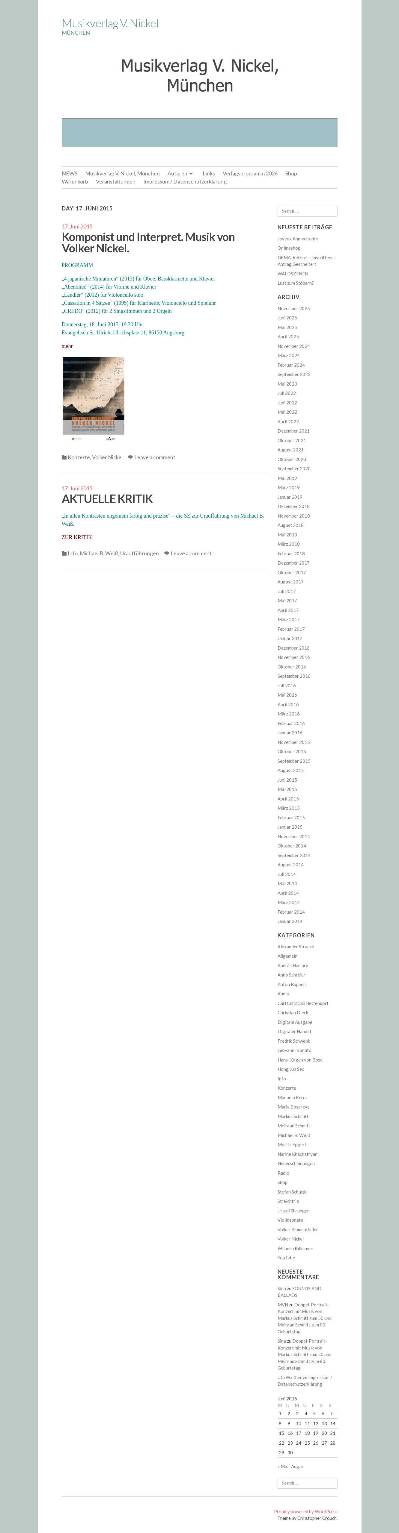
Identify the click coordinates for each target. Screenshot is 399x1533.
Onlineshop (289, 248)
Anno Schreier (291, 974)
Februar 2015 (291, 817)
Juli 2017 (287, 591)
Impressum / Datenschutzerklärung (185, 181)
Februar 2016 (291, 723)
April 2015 (288, 798)
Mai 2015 (287, 789)
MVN (283, 1304)
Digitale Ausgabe (295, 1022)
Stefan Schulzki (293, 1191)
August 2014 (291, 864)
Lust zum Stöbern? (296, 283)
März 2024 (289, 355)
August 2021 (291, 449)
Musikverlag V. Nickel (110, 23)
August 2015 (291, 770)
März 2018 (289, 544)
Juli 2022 (287, 393)
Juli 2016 (287, 685)
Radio (283, 1173)
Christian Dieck (293, 1012)
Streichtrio (288, 1201)
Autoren (177, 173)
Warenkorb (75, 181)
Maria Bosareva (294, 1106)
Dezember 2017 (294, 562)
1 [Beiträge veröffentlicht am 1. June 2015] (280, 1413)
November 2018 (294, 515)
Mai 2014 (287, 883)
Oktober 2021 (292, 440)
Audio (283, 993)
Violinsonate (290, 1220)
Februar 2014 (291, 912)
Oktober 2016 (292, 666)
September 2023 (294, 374)
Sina (282, 1288)
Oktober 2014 (292, 845)
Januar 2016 (290, 732)
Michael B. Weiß (99, 553)
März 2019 (289, 487)
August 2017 (291, 581)
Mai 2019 (287, 478)
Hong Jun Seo (291, 1069)
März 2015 (289, 808)
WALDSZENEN (293, 273)
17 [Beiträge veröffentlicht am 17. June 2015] (298, 1433)
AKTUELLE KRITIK (107, 498)
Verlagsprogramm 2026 (250, 173)
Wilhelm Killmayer (296, 1248)
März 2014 (289, 902)
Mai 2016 (287, 694)
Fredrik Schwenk (294, 1041)
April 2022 (288, 421)
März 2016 (289, 713)
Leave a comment (154, 457)
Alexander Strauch (296, 946)
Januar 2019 (290, 497)
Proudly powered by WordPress (306, 1511)
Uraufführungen (139, 553)
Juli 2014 (287, 874)
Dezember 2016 (294, 647)
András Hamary (293, 965)
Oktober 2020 (292, 459)
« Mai (283, 1466)
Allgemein (287, 956)
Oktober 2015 (292, 751)
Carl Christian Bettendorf (303, 1003)
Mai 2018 (287, 534)
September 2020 (294, 468)
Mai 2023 (287, 383)
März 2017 (289, 619)
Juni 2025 (287, 317)
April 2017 (288, 610)
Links (209, 173)
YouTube (286, 1257)
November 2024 (294, 346)
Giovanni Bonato (294, 1050)
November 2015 (294, 742)
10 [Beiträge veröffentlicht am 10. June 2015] (298, 1423)
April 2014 (288, 893)
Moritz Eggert (292, 1144)
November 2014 (294, 836)
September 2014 (294, 855)
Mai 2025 (287, 327)
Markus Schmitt (293, 1116)
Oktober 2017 (292, 572)
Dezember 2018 (294, 506)
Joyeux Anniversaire (298, 238)
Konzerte (79, 457)
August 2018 (291, 525)
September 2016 (294, 676)
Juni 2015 (287, 780)
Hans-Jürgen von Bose (300, 1059)
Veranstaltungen (115, 181)
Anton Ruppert (292, 984)
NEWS (69, 173)
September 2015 (294, 761)
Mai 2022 (287, 412)
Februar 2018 (291, 553)
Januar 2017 (290, 638)
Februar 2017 (291, 629)
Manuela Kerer (292, 1097)
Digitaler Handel (294, 1031)
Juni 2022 (287, 402)
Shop (291, 173)
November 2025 (294, 308)
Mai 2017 (287, 600)
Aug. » (297, 1466)
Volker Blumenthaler (298, 1229)
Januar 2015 (290, 827)
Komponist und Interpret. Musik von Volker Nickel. (148, 242)
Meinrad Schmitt (294, 1125)
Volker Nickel (107, 457)
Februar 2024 (291, 365)
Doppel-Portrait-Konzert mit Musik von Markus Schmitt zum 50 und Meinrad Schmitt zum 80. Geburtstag (305, 1318)
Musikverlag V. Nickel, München (122, 173)
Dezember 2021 (294, 430)
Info (73, 553)
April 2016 (288, 704)
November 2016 (294, 657)
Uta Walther (290, 1377)
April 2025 (288, 336)
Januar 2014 (290, 921)
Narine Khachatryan (297, 1154)
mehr (67, 346)
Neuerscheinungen (296, 1163)
